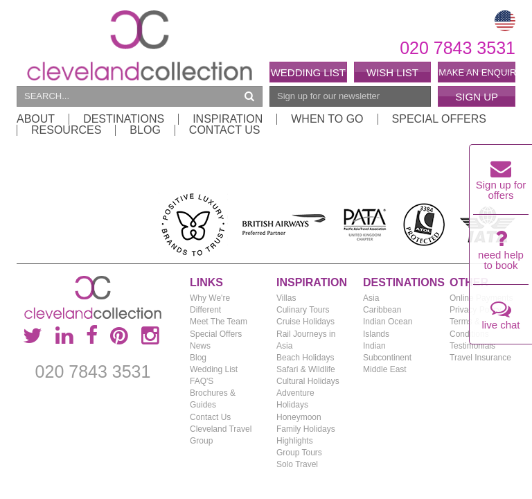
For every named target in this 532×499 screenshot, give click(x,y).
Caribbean (382, 310)
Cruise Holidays (305, 321)
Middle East (385, 369)
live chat (500, 318)
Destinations (123, 119)
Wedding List (308, 72)
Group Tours (299, 452)
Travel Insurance (480, 357)
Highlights (294, 441)
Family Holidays (305, 429)
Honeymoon (298, 417)
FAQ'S (201, 381)
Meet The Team (218, 321)
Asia (371, 298)
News (200, 346)
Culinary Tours (302, 310)
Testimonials (472, 346)
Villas (286, 298)
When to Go (327, 119)
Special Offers (439, 119)
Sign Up (476, 97)
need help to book (501, 253)
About (36, 119)
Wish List (392, 72)
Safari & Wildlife (305, 369)
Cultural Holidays (307, 381)
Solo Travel (297, 464)
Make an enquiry (476, 72)
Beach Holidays (305, 357)
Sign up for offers (501, 183)
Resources (66, 130)
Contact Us (224, 130)
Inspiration (228, 119)
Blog (145, 130)
